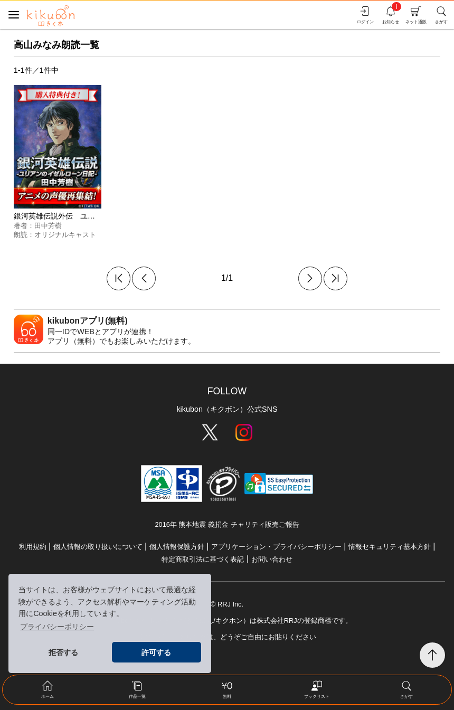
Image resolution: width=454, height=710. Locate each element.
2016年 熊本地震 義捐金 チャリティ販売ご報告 (227, 524)
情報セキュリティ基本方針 (389, 547)
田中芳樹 (48, 226)
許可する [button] (156, 652)
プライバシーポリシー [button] (57, 626)
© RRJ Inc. (227, 604)
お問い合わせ (271, 559)
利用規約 (32, 547)
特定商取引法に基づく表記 (203, 559)
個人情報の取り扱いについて (98, 547)
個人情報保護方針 (176, 547)
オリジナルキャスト (65, 235)
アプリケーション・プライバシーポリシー (276, 547)
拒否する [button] (63, 652)
